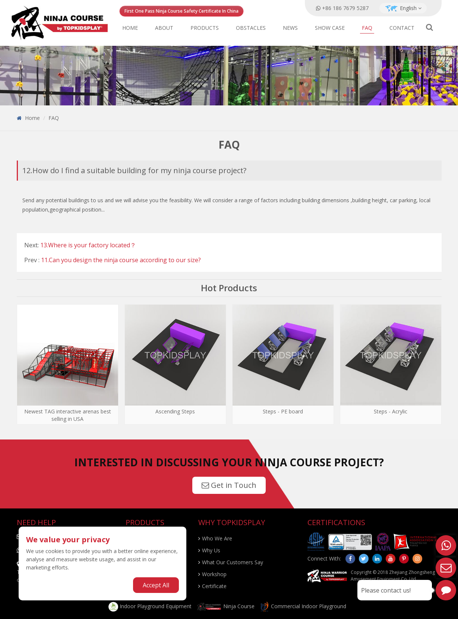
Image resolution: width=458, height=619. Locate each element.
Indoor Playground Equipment (150, 606)
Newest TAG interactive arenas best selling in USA (67, 415)
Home (130, 27)
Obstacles (251, 27)
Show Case (330, 27)
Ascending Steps (175, 411)
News (290, 27)
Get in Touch (229, 485)
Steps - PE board (283, 411)
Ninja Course (226, 606)
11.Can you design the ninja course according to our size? (121, 260)
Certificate (214, 586)
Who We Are (217, 538)
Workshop (214, 574)
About (164, 27)
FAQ (367, 27)
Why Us (211, 550)
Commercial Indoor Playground (303, 606)
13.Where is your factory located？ (88, 245)
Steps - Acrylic (390, 411)
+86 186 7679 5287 (345, 8)
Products (204, 27)
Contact (401, 27)
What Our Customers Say (232, 562)
